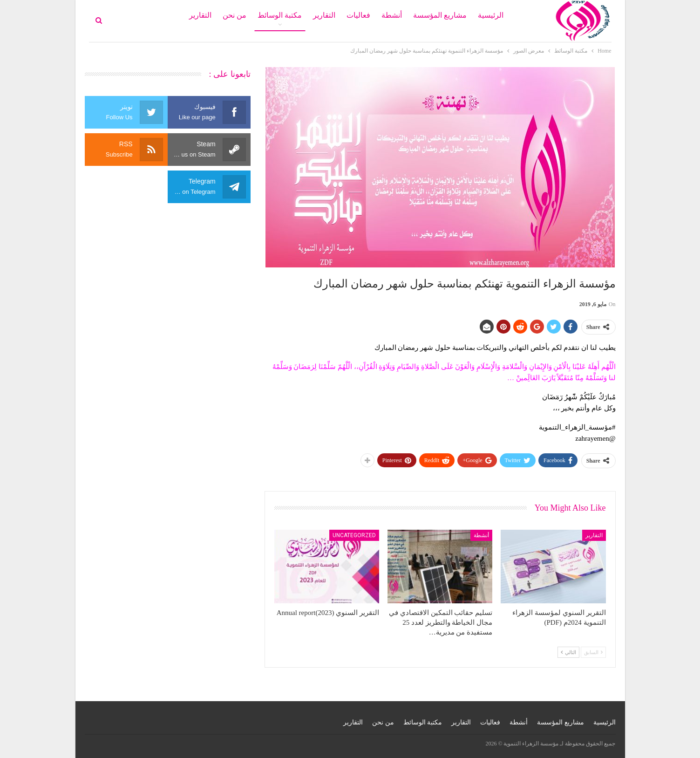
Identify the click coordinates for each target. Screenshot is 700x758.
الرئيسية (490, 15)
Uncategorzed (354, 535)
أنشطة (391, 15)
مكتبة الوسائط (280, 15)
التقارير (324, 15)
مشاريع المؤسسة (440, 15)
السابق (593, 652)
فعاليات (358, 15)
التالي (568, 652)
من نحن (234, 15)
